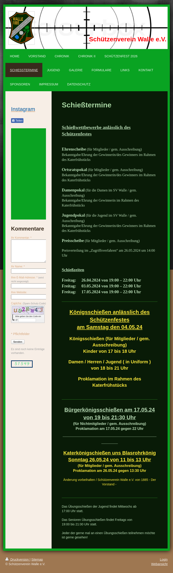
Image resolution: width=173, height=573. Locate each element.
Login (164, 559)
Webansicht (159, 564)
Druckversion (17, 559)
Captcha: (28, 303)
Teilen (17, 120)
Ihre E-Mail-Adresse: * (27, 279)
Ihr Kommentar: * (21, 237)
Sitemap (37, 559)
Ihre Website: (19, 292)
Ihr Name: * (18, 266)
